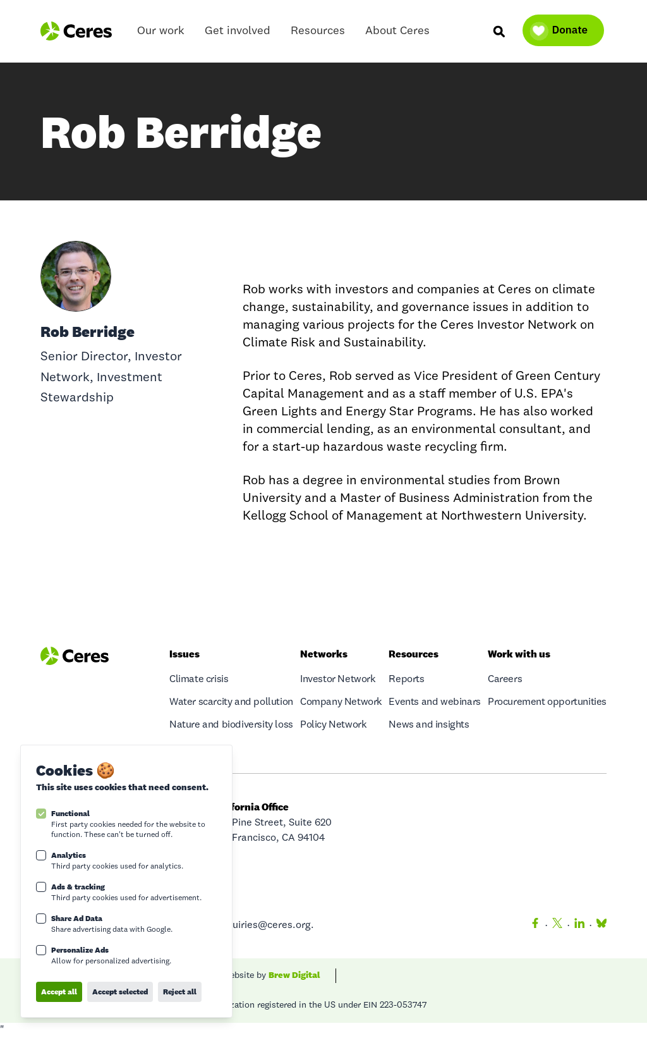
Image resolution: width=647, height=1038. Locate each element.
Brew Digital (294, 974)
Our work (160, 33)
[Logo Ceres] (76, 30)
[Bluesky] (599, 925)
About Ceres (397, 33)
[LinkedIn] (579, 925)
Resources (318, 33)
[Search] (498, 31)
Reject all (180, 991)
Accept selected (120, 991)
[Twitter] (557, 925)
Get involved (237, 33)
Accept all (59, 991)
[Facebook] (535, 925)
